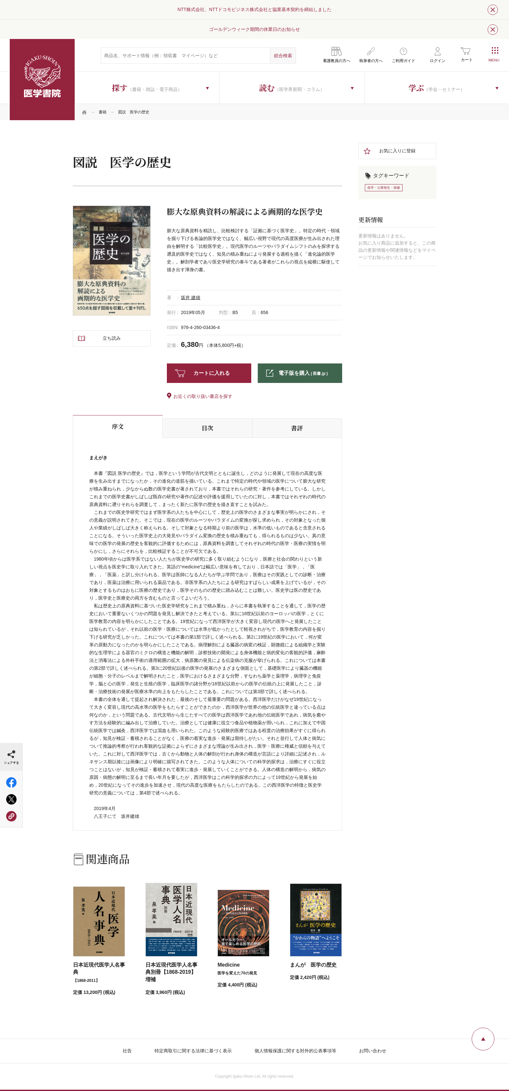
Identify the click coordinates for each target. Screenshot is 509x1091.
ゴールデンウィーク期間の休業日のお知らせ (254, 29)
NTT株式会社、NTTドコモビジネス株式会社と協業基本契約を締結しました (254, 9)
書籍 (102, 112)
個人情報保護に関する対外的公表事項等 (295, 1050)
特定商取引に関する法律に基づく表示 (193, 1050)
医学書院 (42, 79)
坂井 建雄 (190, 297)
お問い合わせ (372, 1050)
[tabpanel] (112, 260)
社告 (127, 1050)
